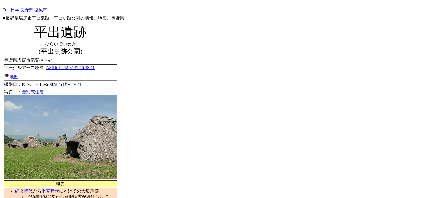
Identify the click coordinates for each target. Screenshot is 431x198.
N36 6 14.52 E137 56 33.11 (70, 67)
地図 (11, 77)
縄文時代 (24, 191)
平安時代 (50, 191)
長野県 (26, 9)
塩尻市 (40, 9)
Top (6, 9)
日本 (14, 9)
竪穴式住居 (33, 91)
